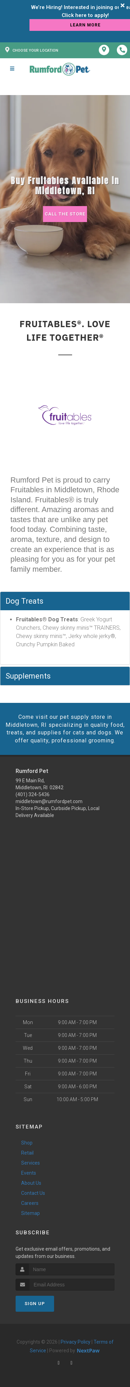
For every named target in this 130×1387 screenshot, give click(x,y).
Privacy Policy (75, 1342)
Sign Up (35, 1303)
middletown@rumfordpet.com (49, 801)
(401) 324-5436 (33, 794)
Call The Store (65, 213)
